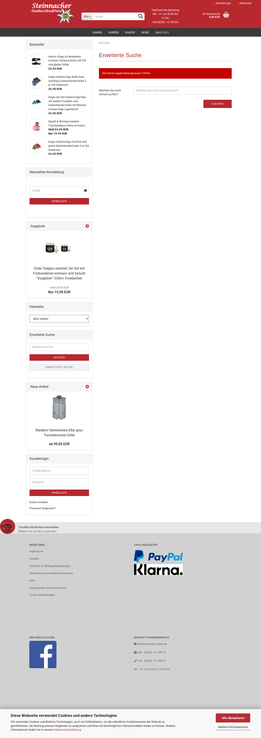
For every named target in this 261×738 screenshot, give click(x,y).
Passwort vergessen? (43, 508)
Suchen (217, 103)
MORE (145, 32)
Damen (97, 32)
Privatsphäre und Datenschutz (47, 588)
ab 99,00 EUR (59, 444)
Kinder (130, 32)
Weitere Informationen (233, 727)
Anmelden (59, 201)
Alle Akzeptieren (233, 718)
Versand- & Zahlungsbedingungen (49, 566)
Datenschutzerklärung (67, 729)
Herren (113, 32)
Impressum (36, 551)
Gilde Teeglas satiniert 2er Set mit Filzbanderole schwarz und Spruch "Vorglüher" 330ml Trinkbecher (59, 273)
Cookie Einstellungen (42, 594)
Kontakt (34, 558)
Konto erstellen (39, 502)
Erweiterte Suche (59, 367)
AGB (32, 580)
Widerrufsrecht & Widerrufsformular (51, 573)
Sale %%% (162, 32)
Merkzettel (244, 3)
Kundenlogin (222, 3)
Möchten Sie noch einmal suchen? (110, 92)
